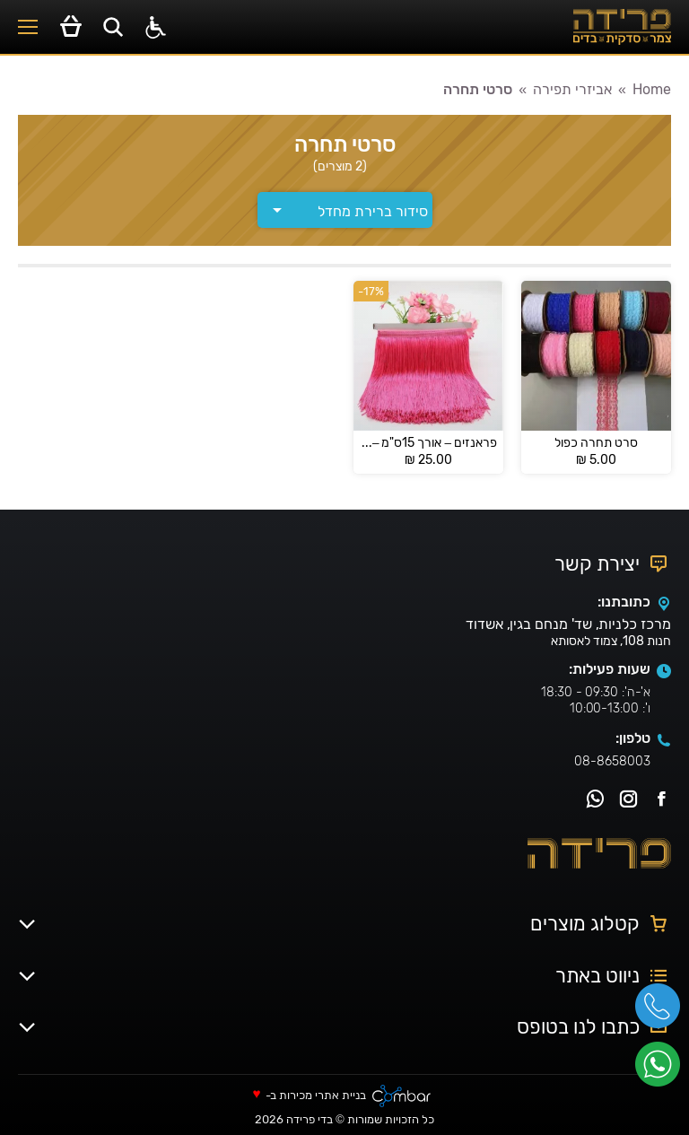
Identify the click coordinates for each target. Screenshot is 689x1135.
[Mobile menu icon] (28, 27)
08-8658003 (612, 761)
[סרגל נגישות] (155, 27)
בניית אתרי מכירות (322, 1096)
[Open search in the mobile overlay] (113, 27)
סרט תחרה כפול (596, 443)
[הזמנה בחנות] (344, 210)
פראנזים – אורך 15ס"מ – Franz (428, 443)
